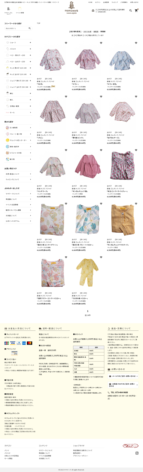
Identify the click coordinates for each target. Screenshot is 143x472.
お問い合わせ (134, 2)
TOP (38, 23)
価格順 (96, 31)
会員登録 (106, 2)
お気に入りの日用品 (11, 456)
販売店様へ (77, 453)
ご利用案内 (123, 2)
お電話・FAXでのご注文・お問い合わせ (122, 385)
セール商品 (8, 458)
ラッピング (115, 2)
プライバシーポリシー (80, 456)
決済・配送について (12, 174)
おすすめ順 (87, 31)
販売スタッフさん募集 (13, 210)
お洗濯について (11, 215)
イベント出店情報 (12, 204)
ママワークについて (13, 194)
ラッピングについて (12, 179)
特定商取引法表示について (82, 450)
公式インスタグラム (12, 221)
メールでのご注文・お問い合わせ (122, 376)
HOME (90, 2)
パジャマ (7, 453)
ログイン (98, 2)
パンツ (6, 450)
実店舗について (11, 199)
